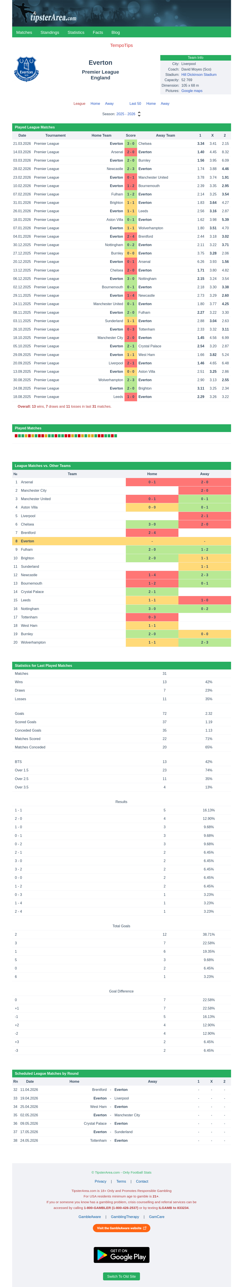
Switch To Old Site (121, 1276)
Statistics (76, 32)
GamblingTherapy (125, 1217)
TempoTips (121, 45)
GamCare (156, 1217)
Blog (115, 32)
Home (95, 103)
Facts (98, 32)
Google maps (192, 91)
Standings (49, 32)
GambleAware (89, 1217)
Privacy (100, 1181)
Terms (121, 1181)
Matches (24, 32)
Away (109, 103)
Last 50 (135, 103)
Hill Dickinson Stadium (199, 74)
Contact (142, 1181)
